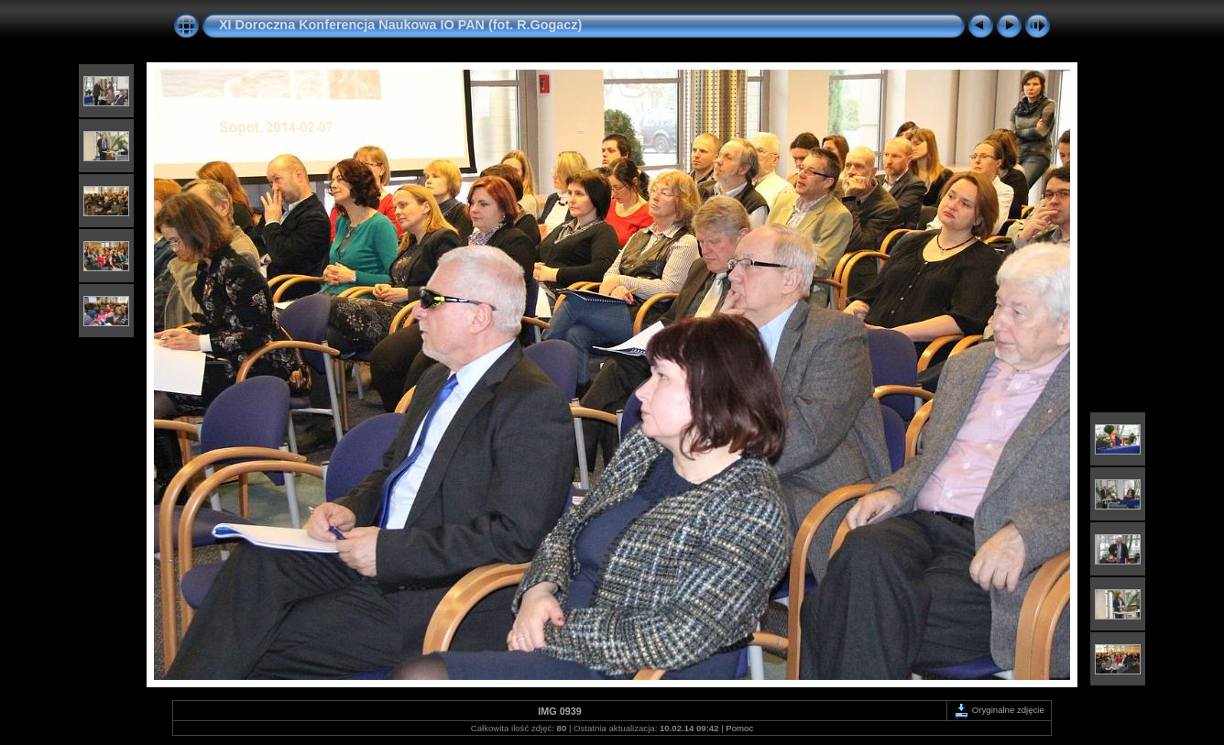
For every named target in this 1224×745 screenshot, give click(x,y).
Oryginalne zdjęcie (999, 710)
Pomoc (739, 728)
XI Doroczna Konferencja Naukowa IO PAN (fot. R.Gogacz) (400, 24)
